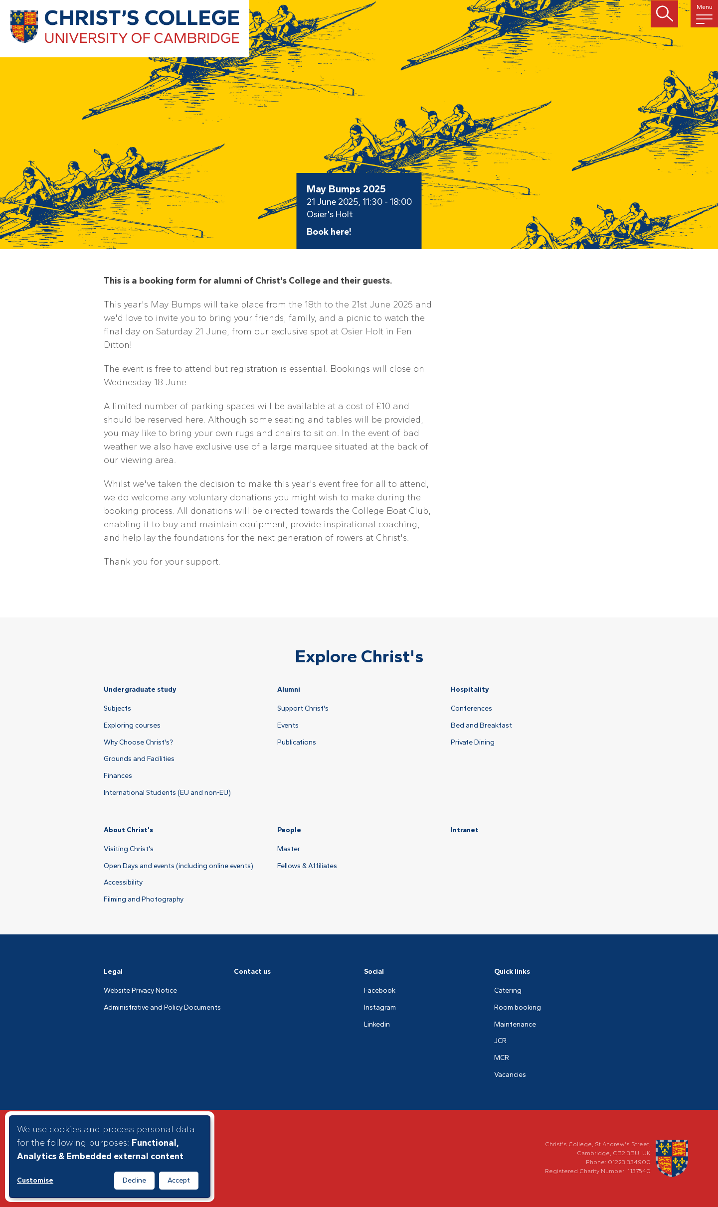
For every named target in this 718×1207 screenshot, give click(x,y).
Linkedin (377, 1025)
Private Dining (473, 743)
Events (288, 726)
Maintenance (515, 1025)
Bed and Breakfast (481, 726)
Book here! (329, 231)
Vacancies (510, 1075)
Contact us (252, 971)
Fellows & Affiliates (307, 866)
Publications (296, 743)
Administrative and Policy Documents (162, 1008)
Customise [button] (35, 1180)
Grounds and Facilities (139, 759)
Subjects (117, 709)
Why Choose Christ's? (138, 743)
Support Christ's (303, 709)
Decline (134, 1180)
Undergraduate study (140, 689)
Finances (118, 776)
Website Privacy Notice (140, 991)
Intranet (465, 830)
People (289, 830)
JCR (500, 1041)
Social (374, 971)
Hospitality (470, 689)
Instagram (380, 1008)
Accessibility (123, 883)
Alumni (288, 689)
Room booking (517, 1008)
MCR (501, 1058)
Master (288, 849)
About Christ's (128, 830)
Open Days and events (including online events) (178, 866)
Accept (179, 1180)
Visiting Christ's (129, 849)
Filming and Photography (143, 900)
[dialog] (109, 1156)
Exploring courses (132, 726)
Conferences (471, 709)
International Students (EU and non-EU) (167, 793)
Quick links (512, 971)
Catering (508, 991)
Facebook (379, 991)
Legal (113, 971)
